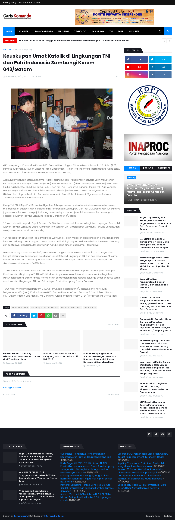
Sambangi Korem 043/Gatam (44, 307)
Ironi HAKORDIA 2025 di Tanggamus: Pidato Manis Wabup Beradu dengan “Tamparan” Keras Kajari (74, 40)
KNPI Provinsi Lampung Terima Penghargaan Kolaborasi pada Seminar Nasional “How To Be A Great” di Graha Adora (154, 408)
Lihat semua (114, 324)
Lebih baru (10, 394)
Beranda (7, 49)
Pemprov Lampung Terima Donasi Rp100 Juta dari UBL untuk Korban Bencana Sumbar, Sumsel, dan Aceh (87, 488)
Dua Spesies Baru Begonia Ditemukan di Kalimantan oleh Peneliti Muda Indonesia (140, 477)
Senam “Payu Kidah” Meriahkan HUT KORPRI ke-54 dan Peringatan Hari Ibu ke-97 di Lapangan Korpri (86, 497)
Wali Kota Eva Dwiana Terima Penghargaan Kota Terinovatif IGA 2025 (60, 356)
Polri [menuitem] (121, 31)
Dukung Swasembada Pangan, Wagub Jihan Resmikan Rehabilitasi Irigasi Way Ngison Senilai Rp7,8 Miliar (86, 478)
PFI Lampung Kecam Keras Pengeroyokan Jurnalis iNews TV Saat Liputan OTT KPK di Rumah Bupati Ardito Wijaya (155, 263)
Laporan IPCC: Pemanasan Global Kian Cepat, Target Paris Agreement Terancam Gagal (143, 455)
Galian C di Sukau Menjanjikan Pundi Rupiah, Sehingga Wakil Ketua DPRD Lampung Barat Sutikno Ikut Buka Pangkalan (155, 303)
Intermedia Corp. (54, 515)
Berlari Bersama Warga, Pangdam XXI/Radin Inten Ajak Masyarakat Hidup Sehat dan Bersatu (146, 190)
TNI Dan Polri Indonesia (71, 307)
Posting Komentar (12, 387)
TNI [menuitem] (111, 31)
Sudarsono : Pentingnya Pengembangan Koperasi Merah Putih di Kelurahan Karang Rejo (85, 455)
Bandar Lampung (23, 49)
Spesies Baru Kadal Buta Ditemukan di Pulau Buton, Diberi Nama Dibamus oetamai (142, 486)
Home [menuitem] (9, 31)
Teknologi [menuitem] (80, 31)
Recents (148, 168)
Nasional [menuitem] (22, 31)
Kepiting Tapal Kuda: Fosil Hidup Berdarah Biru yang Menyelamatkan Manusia (142, 465)
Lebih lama (113, 394)
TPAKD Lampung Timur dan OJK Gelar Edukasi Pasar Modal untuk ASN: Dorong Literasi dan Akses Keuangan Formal (156, 346)
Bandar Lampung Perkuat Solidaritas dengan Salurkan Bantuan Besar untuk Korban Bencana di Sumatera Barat (99, 358)
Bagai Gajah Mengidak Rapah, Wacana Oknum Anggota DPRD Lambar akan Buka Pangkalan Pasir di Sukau (156, 223)
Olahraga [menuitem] (98, 31)
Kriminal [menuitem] (134, 31)
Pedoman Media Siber (29, 2)
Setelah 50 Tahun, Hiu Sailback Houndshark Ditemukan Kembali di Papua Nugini (141, 471)
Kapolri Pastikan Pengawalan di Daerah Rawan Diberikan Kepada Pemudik (154, 283)
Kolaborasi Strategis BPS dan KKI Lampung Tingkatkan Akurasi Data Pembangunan (154, 388)
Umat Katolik (90, 307)
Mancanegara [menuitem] (44, 31)
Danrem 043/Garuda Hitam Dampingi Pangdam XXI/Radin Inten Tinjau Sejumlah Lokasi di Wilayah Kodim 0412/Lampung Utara (155, 325)
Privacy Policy (9, 2)
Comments (164, 168)
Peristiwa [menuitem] (63, 31)
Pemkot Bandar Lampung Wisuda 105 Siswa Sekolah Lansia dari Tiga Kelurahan (21, 356)
